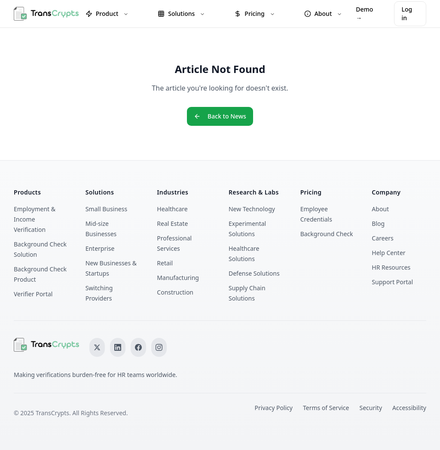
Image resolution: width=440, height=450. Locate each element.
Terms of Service (326, 408)
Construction (175, 292)
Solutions (181, 13)
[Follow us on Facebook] (138, 347)
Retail (165, 263)
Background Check (326, 234)
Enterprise (100, 248)
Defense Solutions (254, 273)
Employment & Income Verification (34, 219)
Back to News (220, 116)
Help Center (388, 253)
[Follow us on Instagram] (159, 347)
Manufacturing (178, 278)
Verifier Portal (33, 294)
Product (107, 13)
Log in (406, 13)
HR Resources (391, 267)
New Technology (252, 209)
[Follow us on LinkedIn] (117, 347)
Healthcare (172, 209)
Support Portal (392, 282)
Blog (378, 223)
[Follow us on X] (97, 347)
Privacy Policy (274, 408)
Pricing (254, 13)
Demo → (364, 13)
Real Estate (172, 223)
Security (371, 408)
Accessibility (409, 408)
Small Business (107, 209)
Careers (382, 238)
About (323, 13)
